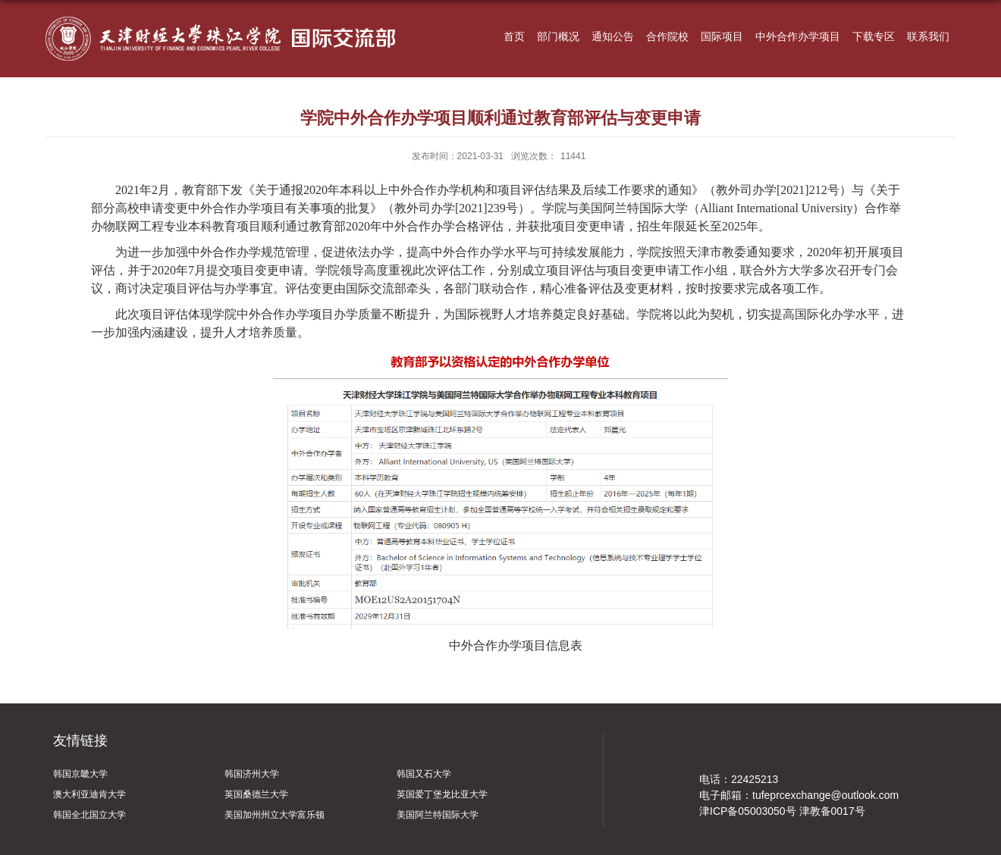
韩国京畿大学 (80, 774)
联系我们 (928, 36)
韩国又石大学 (424, 774)
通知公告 (613, 36)
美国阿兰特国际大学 (438, 815)
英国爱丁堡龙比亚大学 (442, 794)
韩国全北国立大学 (89, 815)
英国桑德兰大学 (256, 794)
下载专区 (873, 36)
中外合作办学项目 (797, 36)
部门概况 (558, 36)
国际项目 (722, 36)
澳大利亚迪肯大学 (89, 794)
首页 (514, 36)
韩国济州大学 (251, 774)
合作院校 (667, 36)
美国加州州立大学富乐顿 (274, 815)
